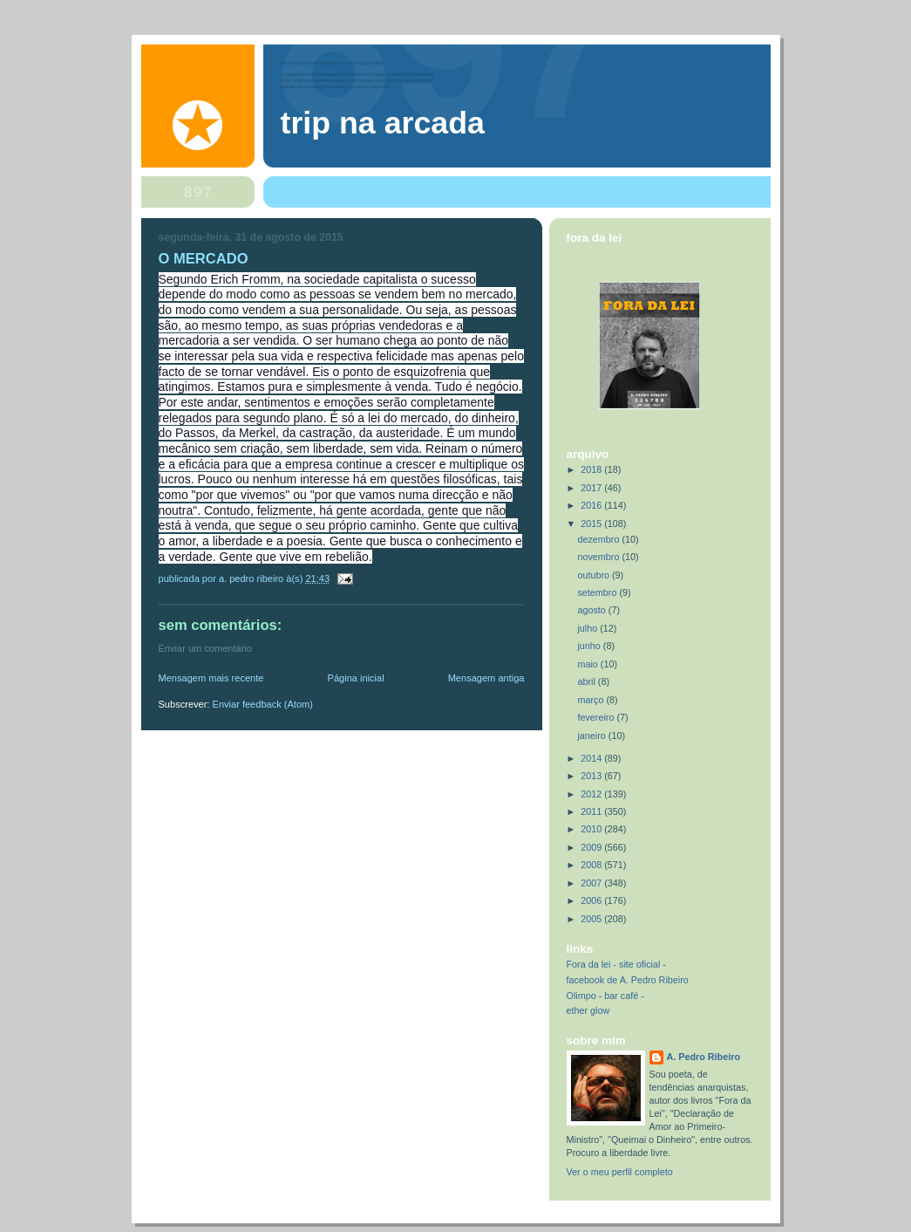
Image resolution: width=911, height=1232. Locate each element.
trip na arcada (383, 123)
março (591, 700)
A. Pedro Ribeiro (703, 1056)
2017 (592, 488)
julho (588, 628)
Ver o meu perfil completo (620, 1172)
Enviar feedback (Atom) (263, 704)
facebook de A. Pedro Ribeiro (628, 980)
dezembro (599, 539)
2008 (592, 864)
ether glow (588, 1010)
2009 (592, 847)
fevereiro (596, 717)
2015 (592, 523)
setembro (598, 592)
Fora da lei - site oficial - (616, 964)
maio (588, 664)
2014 (592, 758)
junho (589, 645)
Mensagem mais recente (211, 678)
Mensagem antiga (486, 678)
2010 (592, 829)
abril (587, 681)
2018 (592, 469)
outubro (594, 575)
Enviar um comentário (205, 648)
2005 (592, 919)
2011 (592, 811)
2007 (592, 883)
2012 (592, 794)
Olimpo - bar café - (605, 995)
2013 (592, 775)
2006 (592, 900)
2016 (592, 505)
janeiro (592, 735)
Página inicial (356, 678)
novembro (599, 556)
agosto (592, 610)
